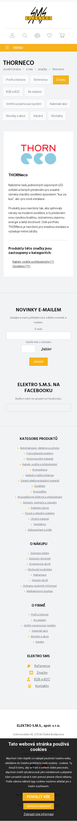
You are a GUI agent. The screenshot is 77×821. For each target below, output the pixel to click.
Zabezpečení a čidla (40, 529)
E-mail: (39, 329)
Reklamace (39, 574)
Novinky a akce (15, 116)
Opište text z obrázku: (39, 342)
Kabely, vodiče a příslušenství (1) (33, 261)
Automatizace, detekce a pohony (39, 448)
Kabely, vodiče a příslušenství (39, 464)
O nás (29, 69)
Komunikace (39, 469)
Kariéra (38, 116)
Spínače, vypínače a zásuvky (40, 502)
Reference (41, 79)
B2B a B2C (13, 91)
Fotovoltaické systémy (39, 453)
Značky (42, 69)
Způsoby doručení (40, 558)
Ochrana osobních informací (40, 585)
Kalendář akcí (58, 104)
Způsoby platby (39, 553)
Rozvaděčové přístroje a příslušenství (40, 497)
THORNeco (58, 69)
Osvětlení (39, 486)
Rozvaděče (39, 491)
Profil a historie (15, 79)
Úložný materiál (40, 518)
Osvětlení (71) (21, 266)
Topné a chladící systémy (40, 513)
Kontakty (57, 116)
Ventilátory (39, 524)
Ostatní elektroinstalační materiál (40, 480)
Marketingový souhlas (40, 591)
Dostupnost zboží (40, 563)
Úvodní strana (12, 69)
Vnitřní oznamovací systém (23, 104)
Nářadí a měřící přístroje (40, 475)
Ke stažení (34, 91)
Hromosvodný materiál (39, 458)
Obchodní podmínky (40, 569)
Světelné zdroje (40, 507)
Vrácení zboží (40, 580)
